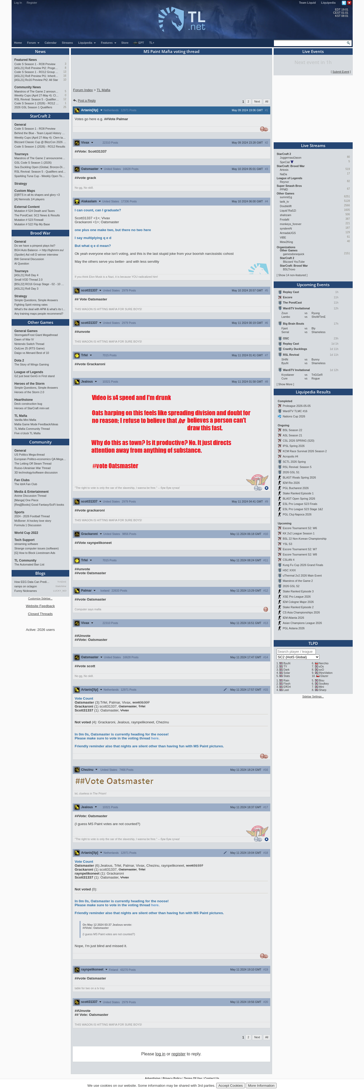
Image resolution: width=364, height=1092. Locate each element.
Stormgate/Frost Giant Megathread (36, 335)
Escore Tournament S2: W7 (300, 549)
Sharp (322, 689)
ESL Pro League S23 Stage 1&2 (303, 509)
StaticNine (60, 586)
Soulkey (324, 683)
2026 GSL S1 (291, 472)
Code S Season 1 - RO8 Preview (35, 64)
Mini (321, 686)
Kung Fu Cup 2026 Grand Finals (303, 565)
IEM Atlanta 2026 (293, 617)
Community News (27, 87)
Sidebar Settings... (313, 696)
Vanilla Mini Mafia (25, 419)
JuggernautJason (291, 157)
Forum (33, 42)
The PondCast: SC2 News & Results (37, 215)
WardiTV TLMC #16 (295, 411)
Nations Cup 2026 (294, 416)
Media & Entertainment (31, 492)
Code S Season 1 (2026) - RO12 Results (36, 103)
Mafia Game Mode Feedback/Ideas (36, 424)
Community (40, 442)
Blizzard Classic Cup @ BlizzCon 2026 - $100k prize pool (40, 142)
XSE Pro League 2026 (297, 596)
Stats (286, 675)
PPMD (284, 189)
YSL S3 (287, 543)
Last (286, 689)
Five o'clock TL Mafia (27, 433)
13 (64, 71)
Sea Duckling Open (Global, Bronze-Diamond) (40, 167)
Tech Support (24, 540)
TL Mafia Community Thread (32, 428)
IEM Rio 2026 (291, 482)
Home (18, 42)
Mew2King (286, 241)
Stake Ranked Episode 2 (298, 607)
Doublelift (286, 206)
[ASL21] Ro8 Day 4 (26, 275)
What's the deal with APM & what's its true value (40, 309)
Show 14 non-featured (292, 275)
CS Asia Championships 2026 (301, 612)
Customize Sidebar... (40, 598)
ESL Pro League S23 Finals (300, 503)
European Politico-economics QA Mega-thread (40, 459)
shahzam (285, 215)
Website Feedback (40, 606)
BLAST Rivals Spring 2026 (299, 477)
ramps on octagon (25, 586)
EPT (138, 43)
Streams (67, 42)
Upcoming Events (313, 284)
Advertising (152, 1078)
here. (155, 738)
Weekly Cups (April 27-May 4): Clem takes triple (36, 95)
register (178, 1054)
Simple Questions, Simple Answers (36, 300)
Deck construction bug (28, 403)
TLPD (313, 643)
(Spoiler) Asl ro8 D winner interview (36, 254)
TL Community (25, 560)
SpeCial (285, 162)
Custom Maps (24, 191)
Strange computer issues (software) (36, 548)
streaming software (26, 543)
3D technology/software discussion (36, 472)
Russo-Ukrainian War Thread (32, 468)
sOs (321, 666)
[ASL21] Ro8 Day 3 (26, 288)
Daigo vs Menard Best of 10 (31, 352)
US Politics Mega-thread (29, 454)
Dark (286, 669)
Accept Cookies (230, 1086)
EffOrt (287, 686)
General (20, 124)
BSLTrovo (289, 269)
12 (64, 99)
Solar (286, 672)
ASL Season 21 (292, 435)
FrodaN (284, 219)
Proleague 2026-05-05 (297, 405)
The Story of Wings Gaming (31, 364)
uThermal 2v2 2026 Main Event (302, 575)
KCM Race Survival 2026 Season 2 (305, 451)
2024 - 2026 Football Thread (32, 516)
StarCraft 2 (40, 116)
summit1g (286, 197)
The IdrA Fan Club (25, 484)
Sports (19, 512)
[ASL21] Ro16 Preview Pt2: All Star (36, 79)
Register (32, 2)
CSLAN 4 (288, 559)
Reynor (284, 181)
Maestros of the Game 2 (298, 580)
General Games (26, 331)
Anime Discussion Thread (30, 495)
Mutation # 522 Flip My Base (32, 224)
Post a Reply (84, 101)
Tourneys (21, 154)
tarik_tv (284, 201)
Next (257, 101)
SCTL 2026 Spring (294, 461)
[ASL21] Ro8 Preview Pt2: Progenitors (36, 68)
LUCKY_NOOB (59, 590)
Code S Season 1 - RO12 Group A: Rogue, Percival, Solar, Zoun (36, 72)
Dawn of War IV (24, 339)
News (40, 51)
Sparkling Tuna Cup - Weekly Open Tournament (40, 176)
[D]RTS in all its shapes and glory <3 (37, 194)
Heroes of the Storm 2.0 (29, 392)
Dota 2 (19, 360)
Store (125, 42)
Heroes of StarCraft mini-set (31, 408)
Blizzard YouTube (294, 261)
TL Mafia (20, 416)
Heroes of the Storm (29, 384)
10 (64, 79)
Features (108, 42)
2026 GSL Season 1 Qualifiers (33, 107)
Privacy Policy (172, 1078)
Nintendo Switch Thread (29, 343)
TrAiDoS (61, 582)
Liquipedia (328, 2)
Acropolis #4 (290, 456)
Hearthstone (23, 400)
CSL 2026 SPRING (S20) (298, 440)
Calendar (51, 42)
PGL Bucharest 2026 (296, 488)
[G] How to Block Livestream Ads (34, 552)
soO (321, 669)
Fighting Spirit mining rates (31, 304)
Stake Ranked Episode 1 (298, 493)
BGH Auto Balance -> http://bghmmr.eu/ (39, 250)
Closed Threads (40, 614)
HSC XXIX (289, 570)
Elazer (324, 675)
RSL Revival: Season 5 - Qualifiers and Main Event (36, 99)
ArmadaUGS (288, 233)
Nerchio (323, 663)
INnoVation (325, 672)
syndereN (286, 228)
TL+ (151, 42)
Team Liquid (307, 2)
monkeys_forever (291, 224)
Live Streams (313, 145)
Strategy (20, 184)
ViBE (283, 237)
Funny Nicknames (25, 590)
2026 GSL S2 (291, 586)
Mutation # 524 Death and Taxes (34, 210)
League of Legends (28, 372)
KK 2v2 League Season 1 (298, 533)
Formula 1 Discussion (27, 525)
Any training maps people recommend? (38, 313)
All (266, 101)
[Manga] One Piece (26, 500)
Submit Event (340, 71)
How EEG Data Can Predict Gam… (32, 581)
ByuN (286, 663)
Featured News (25, 60)
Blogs (40, 573)
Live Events (313, 51)
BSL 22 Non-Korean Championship (304, 538)
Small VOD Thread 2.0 (28, 279)
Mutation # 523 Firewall (28, 219)
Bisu (321, 680)
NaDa (283, 174)
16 (64, 75)
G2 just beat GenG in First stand (34, 376)
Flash (286, 683)
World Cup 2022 (26, 533)
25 (64, 107)
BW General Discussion (29, 259)
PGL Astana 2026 (293, 628)
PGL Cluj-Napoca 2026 (297, 514)
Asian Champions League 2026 (302, 623)
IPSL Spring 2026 (293, 445)
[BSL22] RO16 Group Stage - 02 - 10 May (40, 284)
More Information (261, 1086)
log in (160, 1054)
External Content (27, 207)
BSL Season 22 (292, 430)
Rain (286, 680)
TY (285, 666)
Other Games (40, 322)
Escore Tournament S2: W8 (300, 554)
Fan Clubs (22, 480)
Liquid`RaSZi (288, 210)
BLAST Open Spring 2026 (299, 498)
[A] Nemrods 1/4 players (29, 199)
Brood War (40, 233)
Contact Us (211, 1078)
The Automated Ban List (29, 564)
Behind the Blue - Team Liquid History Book (40, 133)
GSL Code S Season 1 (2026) (33, 162)
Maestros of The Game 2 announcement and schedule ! (36, 91)
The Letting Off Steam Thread (33, 463)
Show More (285, 384)
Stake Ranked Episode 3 (298, 591)
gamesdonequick (293, 254)
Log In (18, 2)
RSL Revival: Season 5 (297, 467)
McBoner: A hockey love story (32, 520)
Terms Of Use (193, 1078)
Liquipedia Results (313, 391)
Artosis (284, 169)
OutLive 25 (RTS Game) (29, 348)
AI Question (21, 263)
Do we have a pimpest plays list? (34, 245)
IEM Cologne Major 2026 (298, 601)
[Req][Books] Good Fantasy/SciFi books (39, 504)
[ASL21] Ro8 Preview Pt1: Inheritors (36, 75)
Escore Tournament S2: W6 (300, 528)
